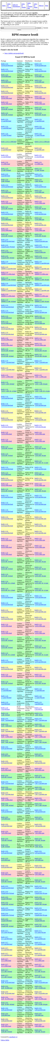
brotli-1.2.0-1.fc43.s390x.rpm (40, 202)
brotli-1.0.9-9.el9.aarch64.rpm (40, 747)
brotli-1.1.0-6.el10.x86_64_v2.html (8, 582)
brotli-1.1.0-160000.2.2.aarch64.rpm (42, 284)
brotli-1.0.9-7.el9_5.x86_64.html (7, 804)
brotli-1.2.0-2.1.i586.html (8, 141)
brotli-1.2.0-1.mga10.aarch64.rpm (41, 240)
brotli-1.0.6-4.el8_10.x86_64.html (7, 1003)
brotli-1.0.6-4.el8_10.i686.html (6, 987)
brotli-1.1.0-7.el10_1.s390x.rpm (41, 376)
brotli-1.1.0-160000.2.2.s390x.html (8, 295)
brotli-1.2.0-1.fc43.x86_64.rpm (40, 207)
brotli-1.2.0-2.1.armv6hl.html (6, 127)
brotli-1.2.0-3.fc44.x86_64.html (7, 108)
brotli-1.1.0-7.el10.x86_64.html (7, 447)
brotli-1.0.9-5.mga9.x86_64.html (7, 903)
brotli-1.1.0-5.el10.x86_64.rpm (40, 639)
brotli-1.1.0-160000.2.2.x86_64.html (8, 300)
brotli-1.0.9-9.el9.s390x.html (6, 769)
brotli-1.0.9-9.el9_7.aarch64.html (7, 719)
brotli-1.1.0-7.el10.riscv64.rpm (40, 426)
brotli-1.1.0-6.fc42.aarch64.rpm (40, 468)
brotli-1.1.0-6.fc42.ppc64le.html (7, 479)
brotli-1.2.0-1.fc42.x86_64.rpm (40, 235)
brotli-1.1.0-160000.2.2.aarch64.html (8, 284)
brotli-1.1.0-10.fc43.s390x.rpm (40, 339)
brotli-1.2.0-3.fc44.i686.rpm (39, 75)
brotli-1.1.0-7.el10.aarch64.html (7, 397)
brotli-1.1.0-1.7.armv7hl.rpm (40, 696)
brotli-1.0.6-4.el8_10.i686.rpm (40, 987)
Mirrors (41, 5)
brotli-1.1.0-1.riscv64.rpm (39, 708)
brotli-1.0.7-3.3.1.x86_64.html (6, 970)
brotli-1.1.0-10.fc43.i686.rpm (40, 317)
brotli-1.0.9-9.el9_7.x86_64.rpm (41, 741)
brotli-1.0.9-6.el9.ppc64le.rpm (40, 866)
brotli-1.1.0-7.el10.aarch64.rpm (40, 397)
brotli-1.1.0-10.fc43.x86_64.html (7, 349)
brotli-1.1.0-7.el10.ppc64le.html (7, 411)
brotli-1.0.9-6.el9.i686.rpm (39, 859)
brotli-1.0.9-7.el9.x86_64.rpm (40, 839)
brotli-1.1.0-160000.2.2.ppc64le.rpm (42, 289)
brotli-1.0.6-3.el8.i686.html (5, 1014)
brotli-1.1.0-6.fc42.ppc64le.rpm (40, 479)
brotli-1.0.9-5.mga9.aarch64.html (7, 887)
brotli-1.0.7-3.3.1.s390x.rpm (39, 959)
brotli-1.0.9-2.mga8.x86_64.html (7, 925)
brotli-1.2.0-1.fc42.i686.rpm (39, 218)
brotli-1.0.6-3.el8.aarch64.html (6, 1009)
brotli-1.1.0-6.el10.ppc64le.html (7, 517)
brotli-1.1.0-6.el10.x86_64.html (7, 560)
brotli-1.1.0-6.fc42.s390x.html (6, 484)
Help (46, 5)
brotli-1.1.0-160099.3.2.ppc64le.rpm (42, 267)
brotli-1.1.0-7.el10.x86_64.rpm (40, 447)
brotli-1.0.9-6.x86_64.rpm (39, 845)
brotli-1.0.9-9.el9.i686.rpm (39, 754)
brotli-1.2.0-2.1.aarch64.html (6, 120)
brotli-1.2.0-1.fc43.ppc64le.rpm (40, 196)
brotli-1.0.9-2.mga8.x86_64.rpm (41, 925)
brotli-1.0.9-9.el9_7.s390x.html (7, 736)
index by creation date (29, 5)
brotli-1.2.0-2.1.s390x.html (5, 163)
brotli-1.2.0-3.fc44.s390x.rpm (40, 97)
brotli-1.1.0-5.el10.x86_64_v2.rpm (41, 653)
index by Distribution (16, 5)
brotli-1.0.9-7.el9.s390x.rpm (39, 832)
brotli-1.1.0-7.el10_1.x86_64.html (7, 383)
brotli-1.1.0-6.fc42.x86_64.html (7, 490)
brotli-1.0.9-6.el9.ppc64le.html (6, 866)
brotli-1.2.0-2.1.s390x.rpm (39, 163)
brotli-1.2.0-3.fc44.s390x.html (6, 97)
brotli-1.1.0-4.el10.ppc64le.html (7, 668)
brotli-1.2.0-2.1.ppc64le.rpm (39, 148)
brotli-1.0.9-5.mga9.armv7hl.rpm (41, 892)
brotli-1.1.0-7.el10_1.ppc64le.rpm (41, 368)
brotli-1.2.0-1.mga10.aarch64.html (8, 240)
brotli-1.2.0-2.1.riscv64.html (6, 156)
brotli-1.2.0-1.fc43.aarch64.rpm (40, 185)
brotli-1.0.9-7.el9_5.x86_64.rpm (41, 804)
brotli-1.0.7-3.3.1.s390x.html (6, 959)
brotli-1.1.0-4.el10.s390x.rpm (40, 675)
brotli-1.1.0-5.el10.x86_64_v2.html (8, 653)
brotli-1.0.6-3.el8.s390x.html (6, 1025)
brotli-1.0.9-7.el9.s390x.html (6, 832)
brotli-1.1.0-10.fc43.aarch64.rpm (41, 306)
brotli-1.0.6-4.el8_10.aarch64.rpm (41, 981)
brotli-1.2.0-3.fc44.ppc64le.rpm (40, 86)
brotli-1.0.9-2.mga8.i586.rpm (40, 919)
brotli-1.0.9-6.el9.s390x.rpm (39, 873)
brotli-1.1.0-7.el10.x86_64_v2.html (8, 461)
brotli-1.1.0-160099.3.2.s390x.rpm (41, 273)
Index (4, 5)
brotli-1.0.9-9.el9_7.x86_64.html (7, 741)
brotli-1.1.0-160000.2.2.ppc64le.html (8, 289)
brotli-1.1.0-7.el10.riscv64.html (7, 426)
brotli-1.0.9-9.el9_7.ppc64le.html (7, 730)
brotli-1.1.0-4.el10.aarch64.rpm (40, 661)
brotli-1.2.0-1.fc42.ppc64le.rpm (40, 224)
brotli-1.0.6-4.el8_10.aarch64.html (8, 981)
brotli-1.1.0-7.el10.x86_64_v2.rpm (41, 461)
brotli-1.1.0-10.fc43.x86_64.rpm (41, 349)
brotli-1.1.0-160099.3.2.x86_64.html (8, 278)
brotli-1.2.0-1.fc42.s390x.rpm (40, 229)
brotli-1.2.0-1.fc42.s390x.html (6, 229)
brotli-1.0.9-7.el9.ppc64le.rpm (40, 825)
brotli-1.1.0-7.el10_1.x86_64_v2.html (8, 390)
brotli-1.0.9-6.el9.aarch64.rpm (40, 852)
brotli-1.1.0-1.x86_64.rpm (39, 714)
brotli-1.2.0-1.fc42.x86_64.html (7, 235)
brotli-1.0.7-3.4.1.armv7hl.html (7, 931)
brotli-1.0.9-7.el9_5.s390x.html (7, 799)
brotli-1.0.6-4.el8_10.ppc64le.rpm (41, 992)
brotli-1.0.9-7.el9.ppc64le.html (6, 825)
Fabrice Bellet (5, 1040)
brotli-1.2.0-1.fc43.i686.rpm (39, 191)
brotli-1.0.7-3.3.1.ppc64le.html (6, 948)
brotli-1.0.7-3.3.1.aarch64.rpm (40, 938)
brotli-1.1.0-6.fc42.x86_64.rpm (40, 490)
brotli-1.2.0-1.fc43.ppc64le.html (7, 196)
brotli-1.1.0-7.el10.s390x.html (6, 433)
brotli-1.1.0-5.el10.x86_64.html (7, 639)
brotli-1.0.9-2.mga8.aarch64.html (7, 909)
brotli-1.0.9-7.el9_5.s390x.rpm (40, 799)
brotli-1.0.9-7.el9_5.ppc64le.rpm (41, 793)
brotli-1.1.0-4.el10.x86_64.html (7, 682)
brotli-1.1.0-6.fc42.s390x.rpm (40, 484)
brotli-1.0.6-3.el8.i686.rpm (39, 1014)
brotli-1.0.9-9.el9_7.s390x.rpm (40, 736)
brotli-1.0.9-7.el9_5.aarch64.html (7, 782)
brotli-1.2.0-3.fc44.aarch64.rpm (40, 64)
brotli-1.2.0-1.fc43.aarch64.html (7, 185)
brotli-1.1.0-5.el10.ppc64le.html (7, 611)
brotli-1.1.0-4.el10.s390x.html (6, 675)
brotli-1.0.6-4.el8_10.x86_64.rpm (41, 1003)
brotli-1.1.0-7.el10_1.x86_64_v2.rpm (42, 390)
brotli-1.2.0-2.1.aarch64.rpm (39, 120)
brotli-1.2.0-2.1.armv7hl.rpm (40, 134)
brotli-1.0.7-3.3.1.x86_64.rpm (40, 970)
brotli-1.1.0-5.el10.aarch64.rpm (40, 596)
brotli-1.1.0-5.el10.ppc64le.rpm (40, 611)
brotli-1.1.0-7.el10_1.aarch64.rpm (41, 361)
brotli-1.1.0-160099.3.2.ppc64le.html (8, 267)
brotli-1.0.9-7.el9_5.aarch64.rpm (41, 782)
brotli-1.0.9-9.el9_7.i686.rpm (40, 725)
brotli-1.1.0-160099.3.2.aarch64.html (8, 262)
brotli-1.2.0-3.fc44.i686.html (6, 75)
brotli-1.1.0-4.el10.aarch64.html (7, 661)
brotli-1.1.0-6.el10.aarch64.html (7, 496)
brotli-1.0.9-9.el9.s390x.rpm (39, 769)
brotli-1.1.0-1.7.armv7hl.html (6, 696)
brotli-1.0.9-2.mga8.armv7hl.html (7, 914)
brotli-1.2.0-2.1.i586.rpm (42, 141)
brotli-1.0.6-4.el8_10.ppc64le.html (8, 992)
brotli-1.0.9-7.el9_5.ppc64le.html (7, 793)
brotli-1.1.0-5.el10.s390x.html (6, 625)
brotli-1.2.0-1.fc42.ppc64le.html (7, 224)
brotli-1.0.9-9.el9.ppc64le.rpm (40, 762)
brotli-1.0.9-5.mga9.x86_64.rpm (41, 903)
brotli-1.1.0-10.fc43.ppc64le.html (7, 328)
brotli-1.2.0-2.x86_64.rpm (39, 180)
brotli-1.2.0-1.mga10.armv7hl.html (8, 246)
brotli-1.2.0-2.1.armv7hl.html (6, 134)
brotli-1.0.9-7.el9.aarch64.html (6, 810)
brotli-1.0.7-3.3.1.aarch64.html (6, 938)
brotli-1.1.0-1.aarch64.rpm (39, 703)
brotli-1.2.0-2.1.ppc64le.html (6, 148)
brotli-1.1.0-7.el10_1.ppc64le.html (8, 368)
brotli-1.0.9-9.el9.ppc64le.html (6, 762)
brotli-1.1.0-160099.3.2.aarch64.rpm (42, 262)
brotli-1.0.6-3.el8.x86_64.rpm (40, 1030)
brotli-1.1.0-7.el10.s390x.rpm (40, 433)
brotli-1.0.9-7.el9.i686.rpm (39, 818)
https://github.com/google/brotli (14, 53)
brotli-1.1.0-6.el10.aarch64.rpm (40, 496)
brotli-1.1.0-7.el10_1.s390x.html (7, 376)
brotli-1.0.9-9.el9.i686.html (5, 754)
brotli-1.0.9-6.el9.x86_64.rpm (40, 880)
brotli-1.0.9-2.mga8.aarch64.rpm (41, 909)
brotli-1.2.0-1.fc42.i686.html (6, 218)
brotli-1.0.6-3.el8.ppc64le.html (6, 1020)
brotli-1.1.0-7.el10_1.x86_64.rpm (41, 383)
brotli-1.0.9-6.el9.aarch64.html (6, 852)
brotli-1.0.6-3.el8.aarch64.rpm (40, 1009)
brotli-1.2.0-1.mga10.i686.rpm (40, 251)
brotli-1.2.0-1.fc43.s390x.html (6, 202)
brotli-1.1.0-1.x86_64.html (5, 714)
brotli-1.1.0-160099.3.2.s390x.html (8, 273)
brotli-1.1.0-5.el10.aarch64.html (7, 596)
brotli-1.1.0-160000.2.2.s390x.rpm (41, 295)
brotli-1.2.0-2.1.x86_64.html (6, 169)
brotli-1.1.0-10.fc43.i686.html (6, 317)
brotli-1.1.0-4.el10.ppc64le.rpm (40, 668)
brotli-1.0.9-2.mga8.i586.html (6, 919)
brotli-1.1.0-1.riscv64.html (5, 708)
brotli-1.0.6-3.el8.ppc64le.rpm (40, 1020)
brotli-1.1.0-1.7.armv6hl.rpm (40, 689)
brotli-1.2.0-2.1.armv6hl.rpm (40, 127)
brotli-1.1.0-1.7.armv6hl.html (6, 689)
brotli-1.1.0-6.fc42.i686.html (6, 473)
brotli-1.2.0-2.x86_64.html (5, 180)
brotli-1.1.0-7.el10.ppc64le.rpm (40, 411)
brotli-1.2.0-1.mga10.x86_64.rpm (41, 257)
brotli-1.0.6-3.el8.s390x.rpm (39, 1025)
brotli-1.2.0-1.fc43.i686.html (6, 191)
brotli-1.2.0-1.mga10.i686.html (6, 251)
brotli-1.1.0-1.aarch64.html (5, 703)
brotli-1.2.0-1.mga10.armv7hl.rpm (41, 246)
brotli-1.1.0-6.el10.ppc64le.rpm (40, 517)
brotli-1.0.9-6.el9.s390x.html (6, 873)
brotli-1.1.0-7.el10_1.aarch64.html (8, 361)
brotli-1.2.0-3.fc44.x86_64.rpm (40, 108)
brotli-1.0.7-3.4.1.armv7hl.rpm (40, 931)
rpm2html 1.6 (13, 1037)
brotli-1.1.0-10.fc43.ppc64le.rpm (41, 328)
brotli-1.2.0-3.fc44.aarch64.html (7, 64)
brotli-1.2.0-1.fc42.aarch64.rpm (40, 213)
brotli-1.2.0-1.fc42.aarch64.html (7, 213)
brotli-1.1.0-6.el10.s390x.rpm (40, 539)
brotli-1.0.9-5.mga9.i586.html (6, 898)
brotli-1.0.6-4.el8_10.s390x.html (7, 998)
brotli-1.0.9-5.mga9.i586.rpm (40, 898)
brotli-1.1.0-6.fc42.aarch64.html (7, 468)
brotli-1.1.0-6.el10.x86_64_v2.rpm (41, 582)
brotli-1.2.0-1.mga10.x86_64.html (7, 257)
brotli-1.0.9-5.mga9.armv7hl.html (7, 892)
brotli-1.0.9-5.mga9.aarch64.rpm (41, 887)
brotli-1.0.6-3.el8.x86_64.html (6, 1030)
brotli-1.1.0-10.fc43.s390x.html (7, 339)
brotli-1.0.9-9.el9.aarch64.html (6, 747)
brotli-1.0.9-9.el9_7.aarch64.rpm (41, 719)
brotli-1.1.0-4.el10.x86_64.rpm (40, 682)
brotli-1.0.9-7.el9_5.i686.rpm (40, 788)
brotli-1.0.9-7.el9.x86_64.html (6, 839)
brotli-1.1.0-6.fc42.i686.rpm (39, 473)
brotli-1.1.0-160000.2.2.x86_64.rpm (42, 300)
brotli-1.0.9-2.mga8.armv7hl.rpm (41, 914)
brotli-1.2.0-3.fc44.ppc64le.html (7, 86)
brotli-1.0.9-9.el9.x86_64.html (6, 776)
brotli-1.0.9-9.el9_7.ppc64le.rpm (41, 730)
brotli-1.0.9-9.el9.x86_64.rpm (40, 776)
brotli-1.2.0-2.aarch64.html (5, 175)
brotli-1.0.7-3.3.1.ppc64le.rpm (40, 948)
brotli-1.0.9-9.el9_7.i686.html (6, 725)
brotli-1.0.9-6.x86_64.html (5, 845)
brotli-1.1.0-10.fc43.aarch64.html (7, 306)
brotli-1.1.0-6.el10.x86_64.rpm (40, 560)
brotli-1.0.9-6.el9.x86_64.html (6, 880)
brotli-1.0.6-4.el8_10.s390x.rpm (41, 998)
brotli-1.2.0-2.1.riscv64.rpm (39, 156)
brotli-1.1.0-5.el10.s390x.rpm (40, 625)
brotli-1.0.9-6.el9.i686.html (5, 859)
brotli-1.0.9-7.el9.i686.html (5, 818)
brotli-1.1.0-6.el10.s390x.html (6, 539)
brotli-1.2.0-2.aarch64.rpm (39, 175)
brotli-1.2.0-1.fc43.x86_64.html (7, 207)
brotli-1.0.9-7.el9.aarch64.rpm (40, 810)
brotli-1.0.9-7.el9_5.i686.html (6, 788)
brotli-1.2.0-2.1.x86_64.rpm (39, 169)
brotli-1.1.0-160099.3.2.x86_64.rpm (42, 278)
